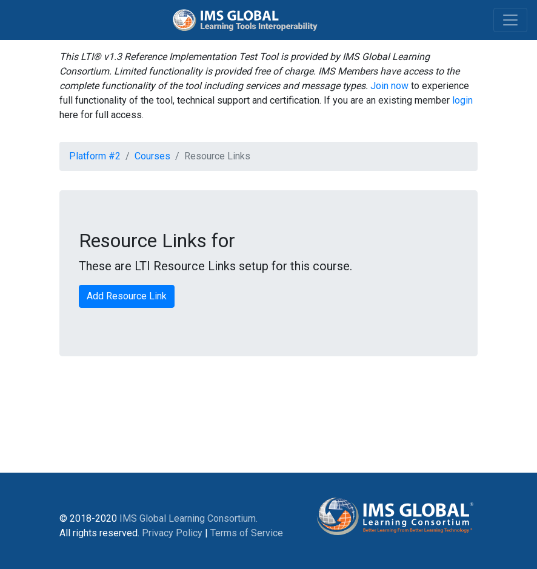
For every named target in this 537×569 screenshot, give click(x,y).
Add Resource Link (127, 296)
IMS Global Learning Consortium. (188, 518)
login (462, 100)
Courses (152, 156)
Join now (389, 86)
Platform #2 (95, 156)
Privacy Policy (172, 533)
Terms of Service (246, 533)
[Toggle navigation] (510, 20)
